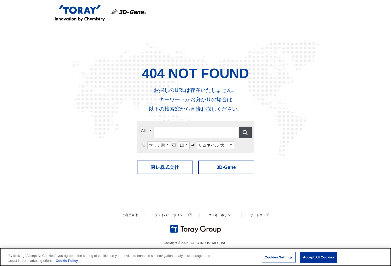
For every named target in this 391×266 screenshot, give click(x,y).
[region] (195, 257)
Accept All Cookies (318, 257)
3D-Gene (226, 167)
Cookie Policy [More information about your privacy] (67, 261)
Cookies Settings (278, 257)
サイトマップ (259, 215)
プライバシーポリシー (170, 215)
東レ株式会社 (165, 167)
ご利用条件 (130, 215)
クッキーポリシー (220, 215)
